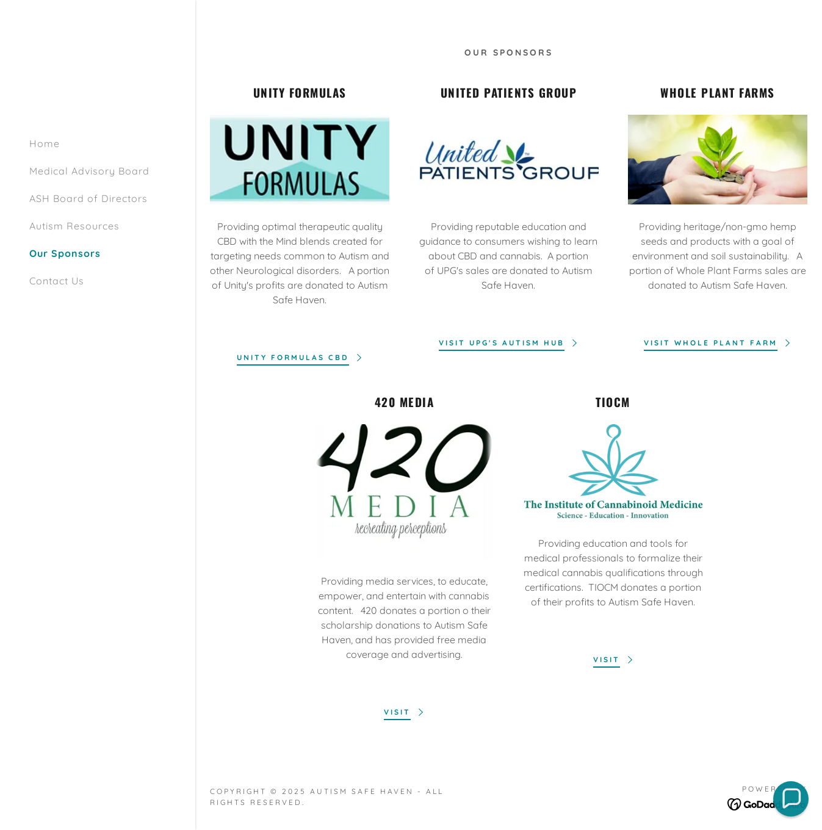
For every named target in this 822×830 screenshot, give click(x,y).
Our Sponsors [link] (65, 253)
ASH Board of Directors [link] (88, 198)
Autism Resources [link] (74, 226)
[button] (791, 799)
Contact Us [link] (56, 281)
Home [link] (44, 143)
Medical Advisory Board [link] (89, 171)
